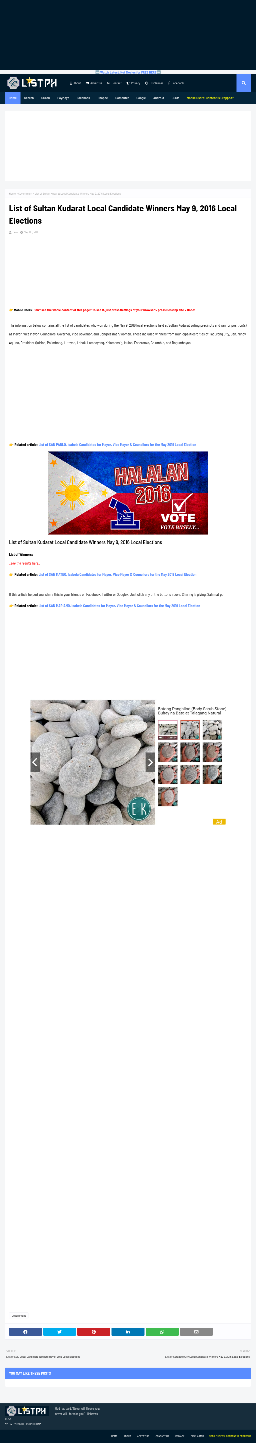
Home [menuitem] (13, 98)
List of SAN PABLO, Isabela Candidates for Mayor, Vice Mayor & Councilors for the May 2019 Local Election (117, 444)
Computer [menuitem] (122, 98)
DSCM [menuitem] (175, 98)
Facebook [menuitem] (83, 98)
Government (25, 193)
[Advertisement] (128, 35)
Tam (15, 232)
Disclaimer (154, 83)
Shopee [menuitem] (103, 98)
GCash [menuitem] (45, 98)
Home (12, 193)
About (75, 83)
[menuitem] (210, 98)
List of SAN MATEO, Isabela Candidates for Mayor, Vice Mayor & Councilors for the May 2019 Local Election (117, 574)
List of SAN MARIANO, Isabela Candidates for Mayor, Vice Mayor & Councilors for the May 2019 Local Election (119, 605)
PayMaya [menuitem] (63, 98)
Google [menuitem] (141, 98)
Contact (114, 83)
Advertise (94, 83)
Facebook (176, 83)
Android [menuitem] (158, 98)
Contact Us (162, 1436)
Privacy (133, 83)
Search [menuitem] (29, 98)
